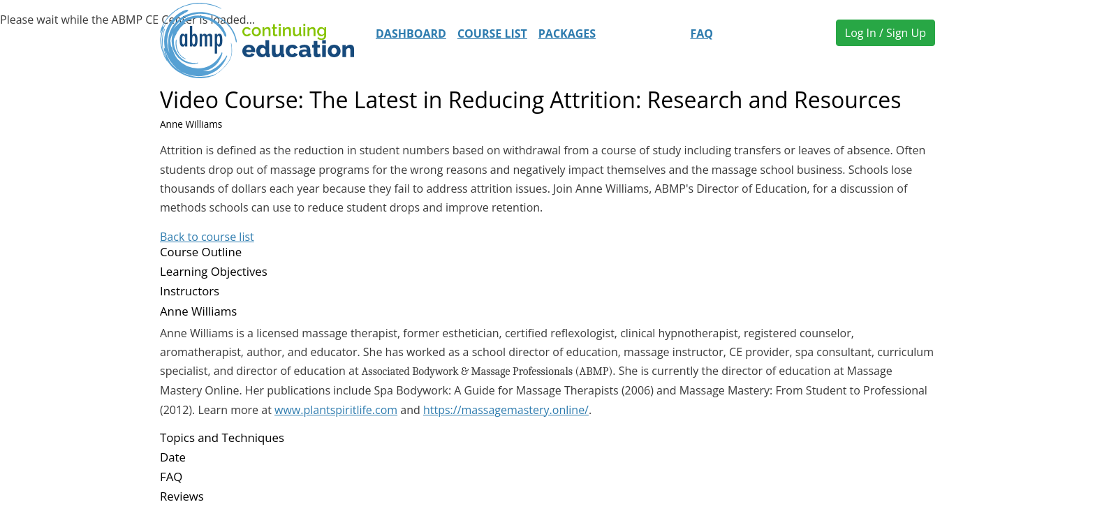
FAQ (701, 33)
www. (288, 410)
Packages (567, 33)
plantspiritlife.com (350, 410)
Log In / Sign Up (885, 32)
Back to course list (207, 236)
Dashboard (411, 33)
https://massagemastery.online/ (506, 410)
